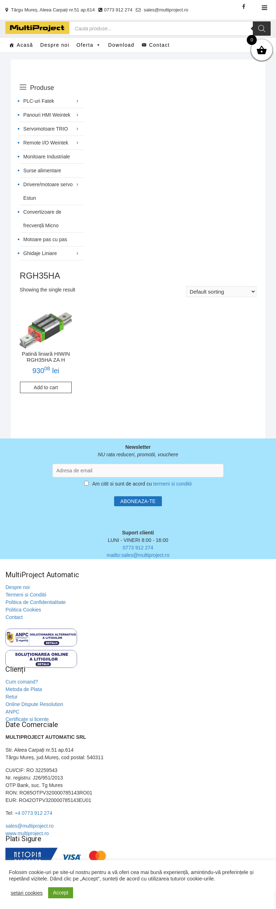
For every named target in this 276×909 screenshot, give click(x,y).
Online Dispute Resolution (34, 704)
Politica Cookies (23, 610)
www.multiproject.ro (26, 833)
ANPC (12, 712)
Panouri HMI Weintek (46, 115)
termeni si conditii (172, 484)
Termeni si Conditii (25, 595)
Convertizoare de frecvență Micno (42, 218)
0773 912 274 (115, 9)
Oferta (89, 45)
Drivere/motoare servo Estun (48, 191)
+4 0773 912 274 (33, 813)
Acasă (25, 45)
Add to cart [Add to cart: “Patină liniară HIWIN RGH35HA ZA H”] (46, 387)
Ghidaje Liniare (40, 253)
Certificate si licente (26, 719)
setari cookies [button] (27, 893)
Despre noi (55, 45)
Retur (11, 697)
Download (121, 45)
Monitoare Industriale (46, 156)
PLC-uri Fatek (38, 101)
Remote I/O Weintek (45, 143)
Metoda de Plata (23, 689)
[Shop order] (221, 291)
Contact (159, 45)
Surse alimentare (42, 170)
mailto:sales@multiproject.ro (138, 555)
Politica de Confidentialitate (35, 602)
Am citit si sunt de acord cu (137, 484)
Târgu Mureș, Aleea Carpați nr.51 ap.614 (49, 9)
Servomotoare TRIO (45, 129)
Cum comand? (21, 682)
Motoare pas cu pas (45, 239)
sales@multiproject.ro (162, 9)
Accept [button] (60, 892)
